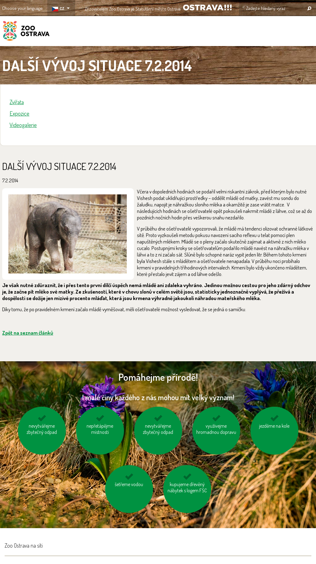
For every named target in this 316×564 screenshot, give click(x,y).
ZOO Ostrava (26, 32)
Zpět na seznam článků (27, 332)
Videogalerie (23, 125)
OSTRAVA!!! (207, 8)
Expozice (19, 113)
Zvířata (17, 102)
